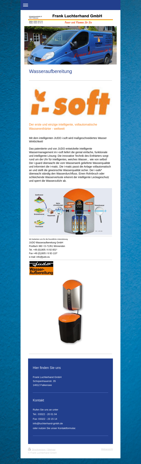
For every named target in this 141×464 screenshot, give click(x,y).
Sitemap (51, 449)
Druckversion (37, 449)
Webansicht (107, 449)
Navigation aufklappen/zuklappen (70, 5)
